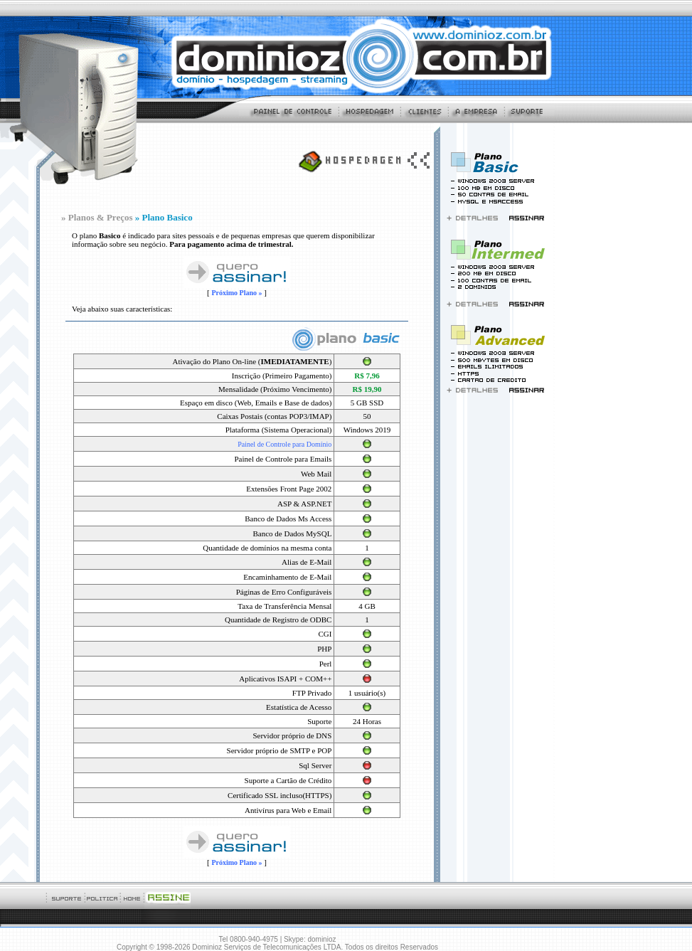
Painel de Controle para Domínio (284, 444)
